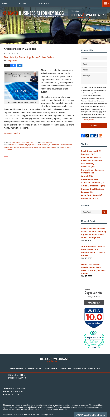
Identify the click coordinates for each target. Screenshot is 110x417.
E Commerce (24, 142)
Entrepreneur (88, 182)
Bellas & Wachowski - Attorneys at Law (39, 411)
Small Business (46, 142)
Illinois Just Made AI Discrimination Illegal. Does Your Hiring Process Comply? (93, 267)
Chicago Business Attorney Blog (33, 14)
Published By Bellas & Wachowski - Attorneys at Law (87, 14)
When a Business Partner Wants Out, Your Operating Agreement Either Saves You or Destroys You (93, 238)
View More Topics (88, 203)
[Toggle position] (96, 335)
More (104, 3)
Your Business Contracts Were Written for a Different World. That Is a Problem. (92, 253)
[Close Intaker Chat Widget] (101, 335)
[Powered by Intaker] (88, 411)
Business (15, 142)
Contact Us (65, 3)
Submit (94, 125)
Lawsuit (86, 178)
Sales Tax (33, 142)
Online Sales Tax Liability (23, 147)
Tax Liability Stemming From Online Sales (29, 57)
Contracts (87, 169)
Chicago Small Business (39, 145)
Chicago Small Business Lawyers (91, 194)
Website (37, 3)
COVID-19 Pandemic (91, 186)
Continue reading (12, 133)
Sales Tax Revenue (49, 147)
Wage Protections (90, 200)
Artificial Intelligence (91, 190)
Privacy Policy (88, 120)
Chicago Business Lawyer (19, 145)
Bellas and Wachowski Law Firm (92, 164)
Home (12, 3)
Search (104, 217)
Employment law (90, 159)
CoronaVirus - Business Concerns (91, 173)
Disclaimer (52, 363)
